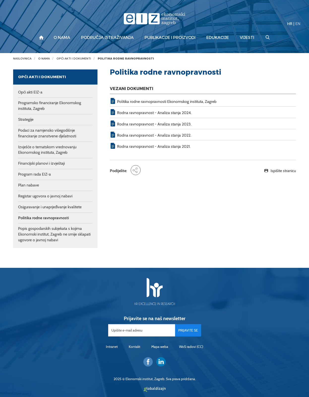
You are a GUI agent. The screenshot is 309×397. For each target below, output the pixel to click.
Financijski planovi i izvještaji (41, 163)
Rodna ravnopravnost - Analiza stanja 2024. (154, 112)
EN (297, 23)
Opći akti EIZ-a (30, 92)
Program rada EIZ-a (34, 174)
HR (289, 23)
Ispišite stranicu (283, 170)
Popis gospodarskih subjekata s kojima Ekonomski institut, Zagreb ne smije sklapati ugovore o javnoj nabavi (54, 234)
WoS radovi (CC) (191, 346)
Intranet (112, 346)
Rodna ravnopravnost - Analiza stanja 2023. (154, 124)
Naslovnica (22, 59)
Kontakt (134, 346)
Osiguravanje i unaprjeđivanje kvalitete (50, 207)
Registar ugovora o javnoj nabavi (45, 196)
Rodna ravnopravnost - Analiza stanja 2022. (154, 135)
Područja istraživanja (107, 37)
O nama (62, 37)
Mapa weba (159, 346)
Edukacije (217, 37)
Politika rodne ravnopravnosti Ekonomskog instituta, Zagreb (166, 101)
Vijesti (247, 37)
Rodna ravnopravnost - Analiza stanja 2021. (153, 146)
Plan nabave (28, 185)
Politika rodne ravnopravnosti (126, 59)
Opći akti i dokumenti (74, 59)
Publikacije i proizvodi (170, 37)
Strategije (25, 119)
